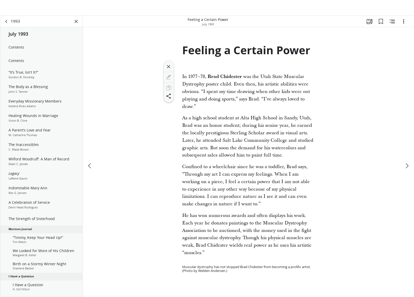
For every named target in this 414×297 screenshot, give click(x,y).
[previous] (90, 153)
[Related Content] (392, 24)
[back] (6, 25)
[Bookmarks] (381, 24)
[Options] (403, 24)
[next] (407, 153)
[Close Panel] (76, 25)
